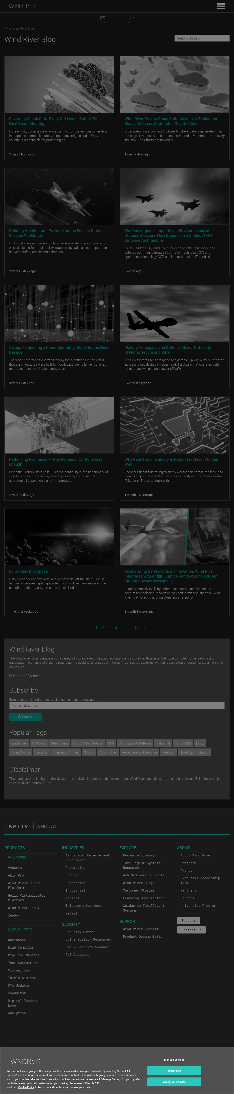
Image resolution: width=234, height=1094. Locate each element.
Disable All (174, 1074)
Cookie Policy (26, 1091)
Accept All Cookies (174, 1085)
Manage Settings (174, 1063)
